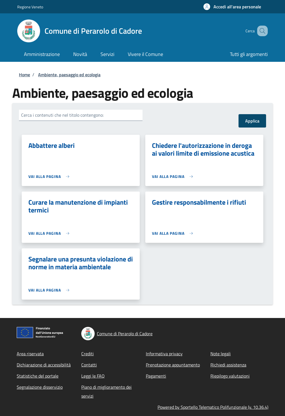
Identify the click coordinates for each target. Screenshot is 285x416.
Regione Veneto (30, 7)
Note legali (220, 353)
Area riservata (30, 353)
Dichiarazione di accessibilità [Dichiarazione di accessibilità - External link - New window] (44, 364)
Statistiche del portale (37, 376)
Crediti (87, 353)
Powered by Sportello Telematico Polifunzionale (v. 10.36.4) (213, 407)
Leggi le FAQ (93, 376)
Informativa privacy (164, 353)
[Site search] (261, 31)
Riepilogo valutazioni (230, 376)
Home (24, 74)
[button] (232, 6)
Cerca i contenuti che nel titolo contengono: (62, 115)
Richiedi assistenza (228, 364)
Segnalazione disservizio (40, 387)
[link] (50, 176)
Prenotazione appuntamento (173, 364)
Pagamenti (156, 376)
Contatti (89, 364)
